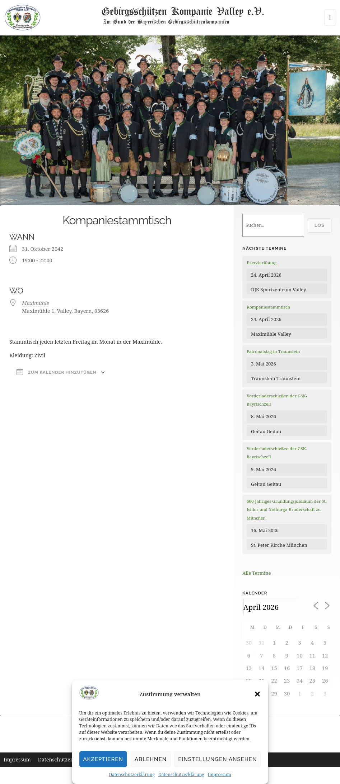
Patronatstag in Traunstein (273, 351)
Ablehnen (151, 759)
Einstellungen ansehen (217, 759)
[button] (257, 694)
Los (320, 225)
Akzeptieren (103, 759)
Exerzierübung (261, 262)
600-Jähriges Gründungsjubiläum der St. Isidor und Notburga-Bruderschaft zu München (286, 509)
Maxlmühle (35, 303)
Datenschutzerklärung (132, 774)
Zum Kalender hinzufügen (57, 372)
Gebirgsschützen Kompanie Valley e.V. (182, 11)
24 (300, 680)
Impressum (219, 774)
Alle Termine (256, 573)
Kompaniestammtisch (268, 307)
